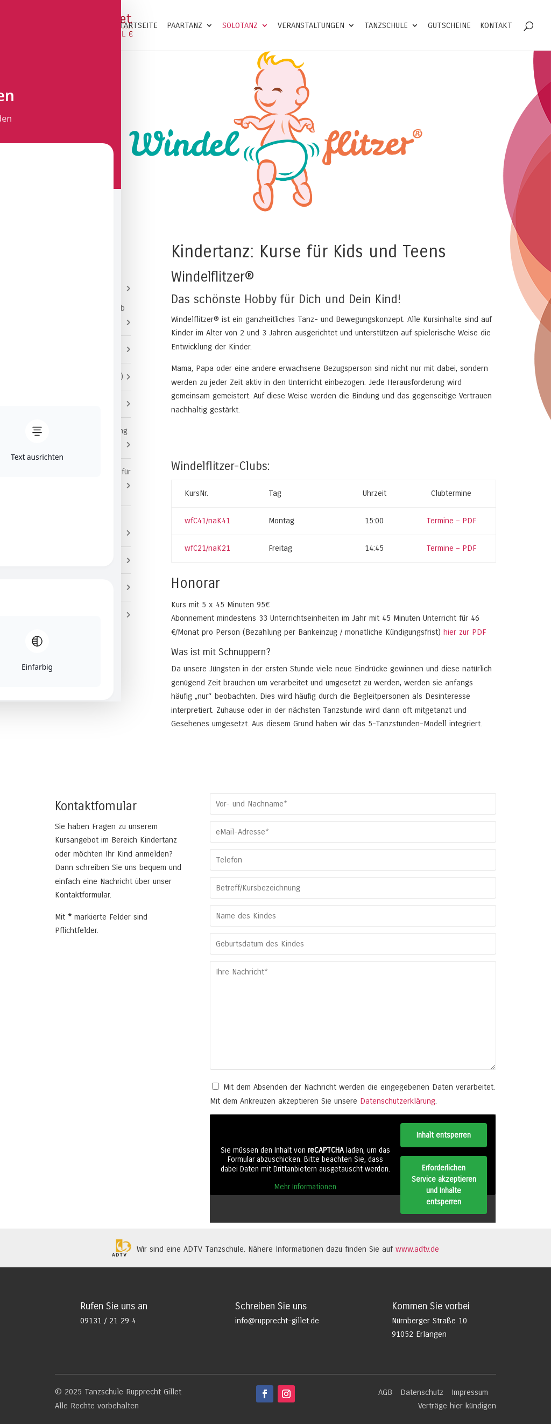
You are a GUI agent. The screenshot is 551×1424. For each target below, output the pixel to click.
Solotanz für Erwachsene (76, 526)
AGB (385, 1392)
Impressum (469, 1392)
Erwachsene (76, 614)
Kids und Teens (81, 288)
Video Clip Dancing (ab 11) (95, 438)
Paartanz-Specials (86, 587)
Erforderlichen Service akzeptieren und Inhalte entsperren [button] (444, 1184)
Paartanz (184, 26)
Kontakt (496, 26)
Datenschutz (421, 1392)
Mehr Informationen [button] (305, 1186)
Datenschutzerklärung (397, 1101)
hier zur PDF (463, 632)
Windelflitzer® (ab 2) (94, 315)
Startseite (136, 26)
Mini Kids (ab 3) (90, 349)
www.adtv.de (417, 1249)
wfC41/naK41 (207, 520)
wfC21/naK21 (207, 548)
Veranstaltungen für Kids (97, 478)
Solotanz (240, 26)
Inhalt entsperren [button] (444, 1135)
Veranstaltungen (311, 26)
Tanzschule (386, 26)
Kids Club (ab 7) (90, 403)
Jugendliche (75, 560)
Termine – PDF (451, 520)
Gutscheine (449, 26)
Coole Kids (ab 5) (93, 376)
